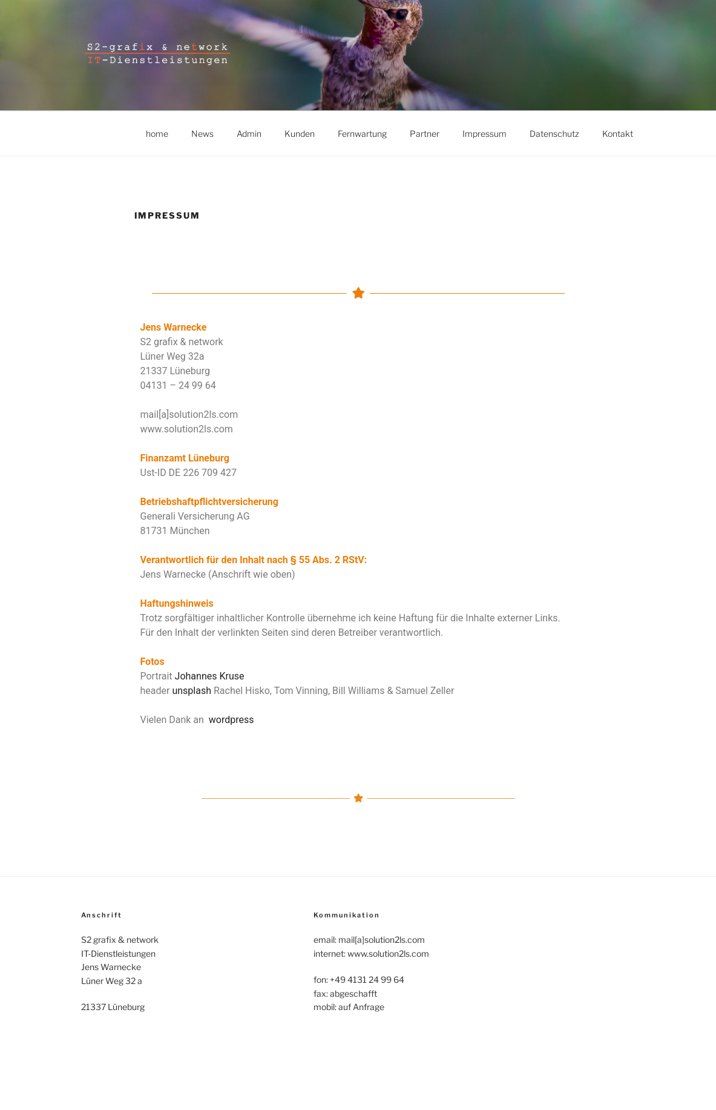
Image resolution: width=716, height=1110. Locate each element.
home (157, 133)
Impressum (484, 133)
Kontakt (617, 133)
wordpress (231, 719)
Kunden (299, 133)
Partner (424, 133)
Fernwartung (362, 133)
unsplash (191, 690)
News (202, 133)
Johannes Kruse (210, 676)
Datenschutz (554, 133)
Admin (249, 133)
